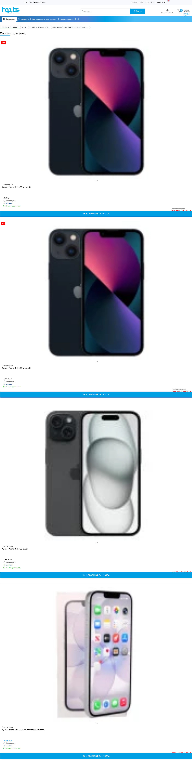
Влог (147, 2)
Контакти (161, 2)
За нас (153, 2)
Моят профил (167, 11)
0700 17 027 (29, 2)
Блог (141, 2)
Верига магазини (65, 19)
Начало (135, 2)
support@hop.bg (40, 2)
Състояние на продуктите (44, 19)
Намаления (24, 19)
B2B (77, 19)
